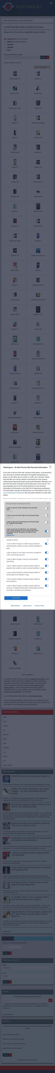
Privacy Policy (39, 606)
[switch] (46, 508)
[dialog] (27, 536)
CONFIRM (16, 598)
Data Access (27, 606)
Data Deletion (15, 606)
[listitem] (27, 504)
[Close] (51, 468)
